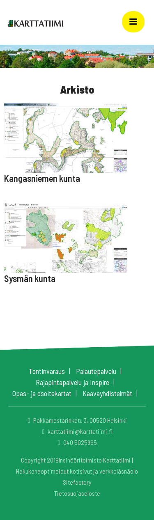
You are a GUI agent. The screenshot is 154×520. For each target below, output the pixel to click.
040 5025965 (76, 442)
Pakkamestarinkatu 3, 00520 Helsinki (76, 420)
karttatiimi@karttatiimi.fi (76, 431)
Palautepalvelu (96, 371)
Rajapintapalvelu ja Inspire (72, 382)
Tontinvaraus (47, 371)
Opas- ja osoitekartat (41, 393)
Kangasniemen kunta (42, 178)
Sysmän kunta (29, 278)
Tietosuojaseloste (77, 493)
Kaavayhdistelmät (107, 393)
